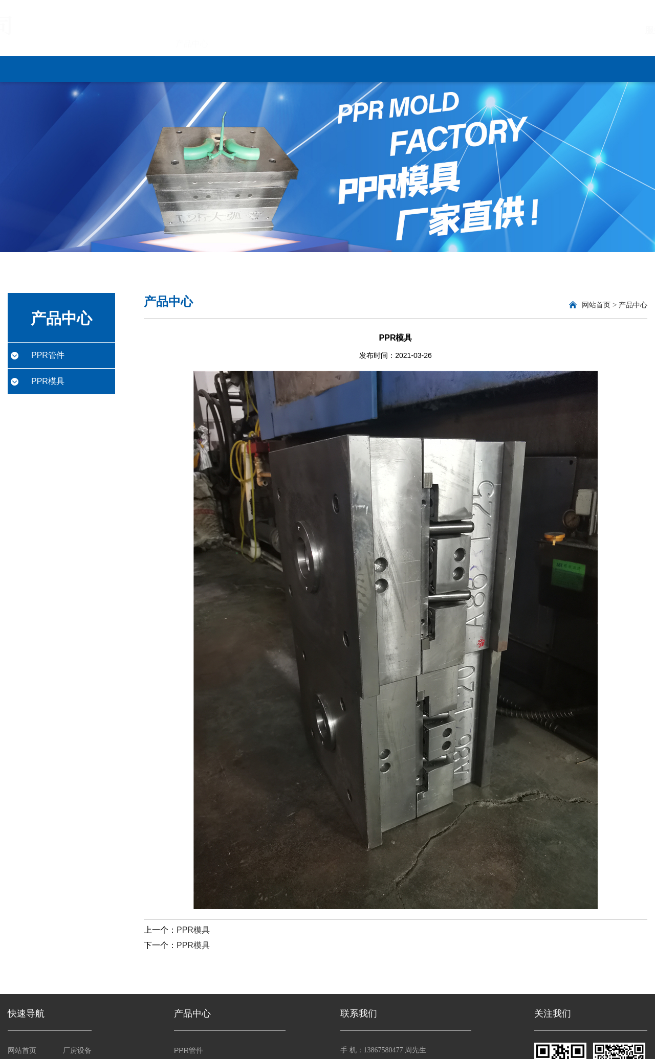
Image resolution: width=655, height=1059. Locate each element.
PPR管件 (47, 355)
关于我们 (118, 68)
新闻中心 (265, 68)
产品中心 (192, 68)
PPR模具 (47, 381)
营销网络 (413, 68)
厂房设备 (339, 68)
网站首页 (44, 68)
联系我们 (560, 68)
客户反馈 (486, 68)
